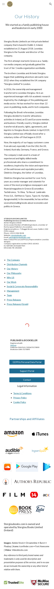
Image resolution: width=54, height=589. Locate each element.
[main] (27, 16)
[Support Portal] (26, 371)
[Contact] (26, 379)
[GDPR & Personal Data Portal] (26, 362)
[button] (3, 4)
